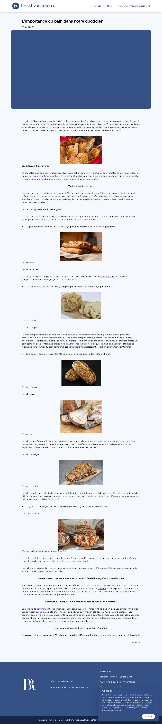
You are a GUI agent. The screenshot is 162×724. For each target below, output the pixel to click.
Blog (109, 6)
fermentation (108, 276)
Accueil (97, 6)
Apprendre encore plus (112, 710)
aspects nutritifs (41, 176)
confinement (43, 609)
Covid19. (102, 588)
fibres (125, 199)
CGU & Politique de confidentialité (117, 682)
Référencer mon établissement (134, 6)
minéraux (90, 344)
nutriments (73, 344)
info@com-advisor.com (61, 681)
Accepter (148, 716)
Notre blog (105, 672)
